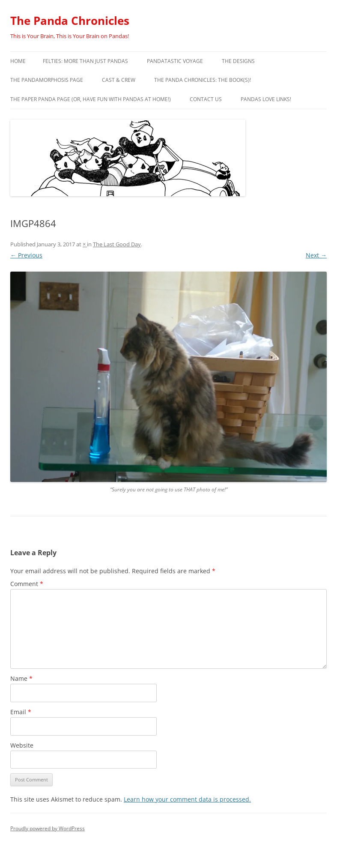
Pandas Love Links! (266, 99)
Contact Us (206, 99)
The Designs (238, 61)
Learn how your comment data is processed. (187, 799)
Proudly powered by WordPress (47, 828)
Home (18, 61)
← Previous (26, 255)
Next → (316, 255)
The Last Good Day (117, 244)
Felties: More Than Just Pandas (85, 61)
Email (20, 712)
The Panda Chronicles (69, 20)
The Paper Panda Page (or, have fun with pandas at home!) (90, 99)
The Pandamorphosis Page (46, 80)
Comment (26, 584)
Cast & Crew (118, 80)
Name (21, 678)
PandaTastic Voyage (175, 61)
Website (21, 745)
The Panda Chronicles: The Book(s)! (202, 80)
